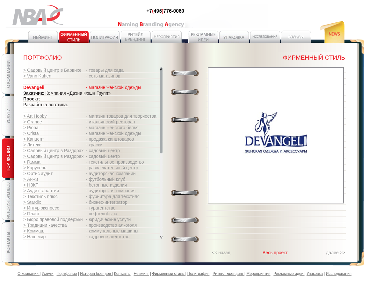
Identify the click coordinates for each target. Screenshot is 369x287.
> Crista (31, 133)
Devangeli (33, 87)
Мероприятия (258, 273)
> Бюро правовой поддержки (53, 219)
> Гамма (31, 162)
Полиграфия (198, 273)
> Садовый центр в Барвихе (52, 70)
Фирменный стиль (168, 273)
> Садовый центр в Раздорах (53, 150)
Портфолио (67, 273)
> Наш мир (34, 236)
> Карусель (34, 167)
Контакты (122, 273)
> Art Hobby (35, 116)
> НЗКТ (30, 185)
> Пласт (31, 213)
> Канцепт (33, 139)
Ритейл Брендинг (228, 273)
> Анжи (30, 179)
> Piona (31, 127)
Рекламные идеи (288, 273)
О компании (29, 273)
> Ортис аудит (38, 173)
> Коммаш (33, 230)
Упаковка (315, 273)
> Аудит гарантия (41, 190)
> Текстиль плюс (40, 196)
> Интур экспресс (41, 207)
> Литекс (32, 144)
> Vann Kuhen (37, 75)
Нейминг (141, 273)
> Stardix (32, 202)
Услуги (48, 273)
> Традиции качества (45, 225)
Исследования (338, 273)
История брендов (96, 273)
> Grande (32, 121)
